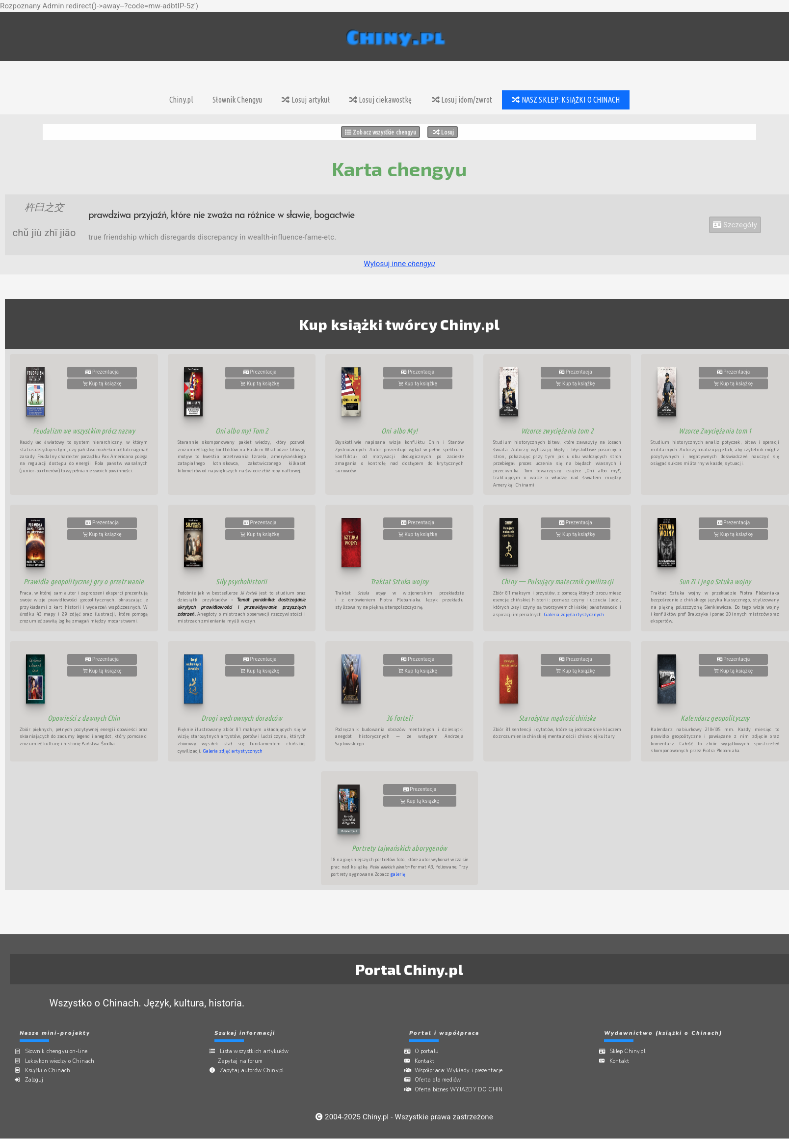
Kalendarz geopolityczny (715, 718)
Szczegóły (735, 224)
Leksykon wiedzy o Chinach (63, 1061)
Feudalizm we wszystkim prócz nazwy (84, 431)
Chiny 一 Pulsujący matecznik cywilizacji (557, 581)
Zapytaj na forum (244, 1061)
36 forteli (399, 718)
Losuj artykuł (305, 99)
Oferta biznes (461, 1089)
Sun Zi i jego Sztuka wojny (715, 581)
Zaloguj (37, 1080)
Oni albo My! (399, 431)
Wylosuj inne (399, 263)
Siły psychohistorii (241, 581)
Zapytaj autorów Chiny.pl (255, 1070)
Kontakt (427, 1061)
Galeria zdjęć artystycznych (574, 614)
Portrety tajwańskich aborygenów (399, 848)
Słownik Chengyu (237, 99)
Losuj (443, 132)
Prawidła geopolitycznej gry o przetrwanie (84, 581)
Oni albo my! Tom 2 (241, 431)
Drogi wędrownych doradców (241, 718)
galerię (398, 874)
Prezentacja (102, 372)
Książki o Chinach (51, 1070)
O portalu (429, 1051)
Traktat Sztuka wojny (399, 581)
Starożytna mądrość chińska (557, 718)
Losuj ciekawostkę (380, 99)
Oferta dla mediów (440, 1080)
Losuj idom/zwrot (462, 99)
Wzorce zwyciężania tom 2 (557, 431)
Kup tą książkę (102, 383)
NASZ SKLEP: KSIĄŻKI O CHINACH (566, 99)
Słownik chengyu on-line (59, 1051)
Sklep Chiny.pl (630, 1051)
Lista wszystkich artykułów (257, 1051)
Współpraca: (461, 1070)
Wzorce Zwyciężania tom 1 (715, 431)
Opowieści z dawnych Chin (84, 718)
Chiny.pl (181, 99)
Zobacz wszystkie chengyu (380, 132)
